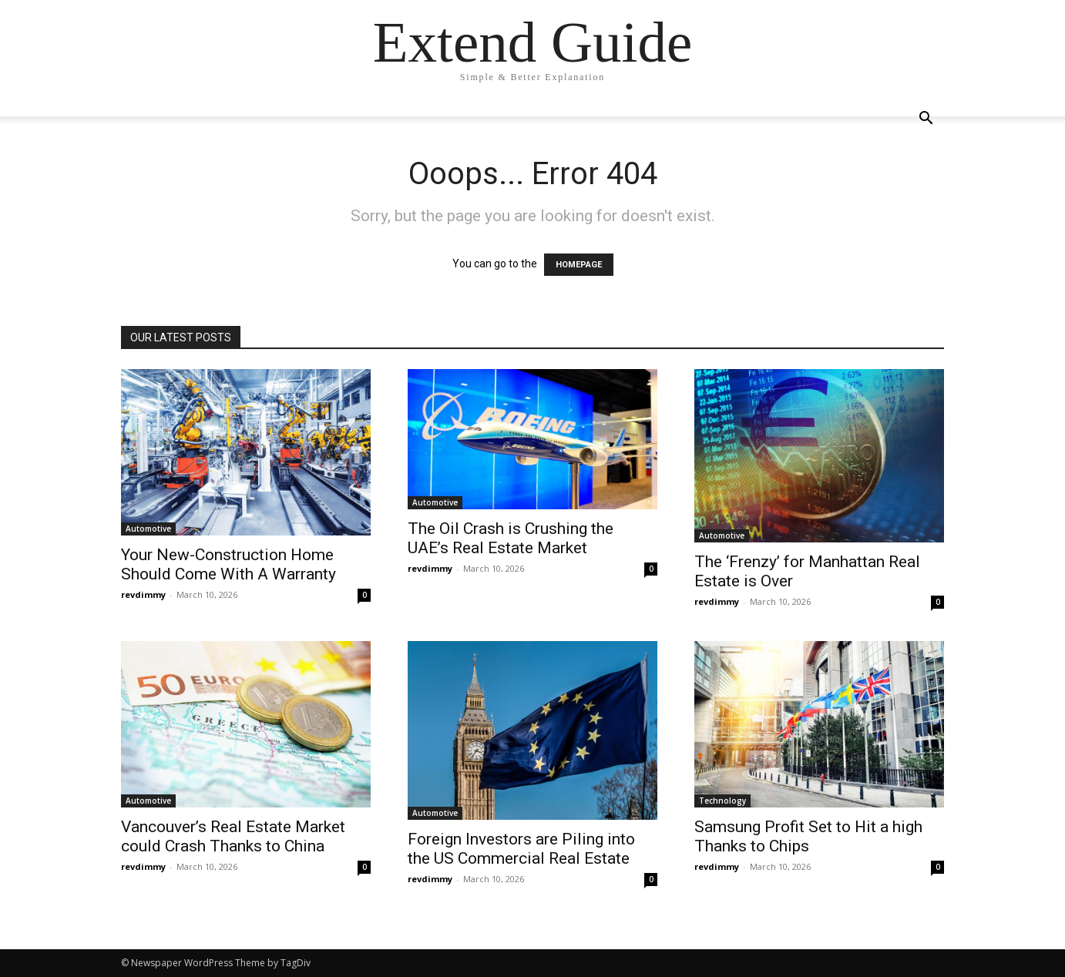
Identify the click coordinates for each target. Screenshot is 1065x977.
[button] (925, 119)
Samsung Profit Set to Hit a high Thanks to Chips (808, 836)
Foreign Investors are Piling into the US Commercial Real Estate (521, 849)
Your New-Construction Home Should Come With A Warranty (228, 564)
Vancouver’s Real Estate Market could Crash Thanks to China (233, 836)
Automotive (148, 528)
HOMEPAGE (579, 265)
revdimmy (143, 594)
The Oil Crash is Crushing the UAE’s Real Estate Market (510, 538)
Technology (722, 800)
